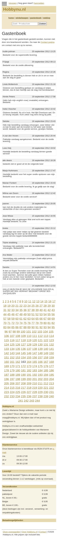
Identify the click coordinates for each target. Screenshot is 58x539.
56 (53, 314)
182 (29, 370)
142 (6, 353)
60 (17, 318)
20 (13, 305)
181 (23, 370)
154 (23, 357)
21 (17, 305)
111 (34, 336)
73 (17, 323)
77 (33, 323)
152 (12, 357)
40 (41, 310)
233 (12, 396)
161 (12, 361)
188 (12, 374)
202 (40, 379)
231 (51, 392)
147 (34, 353)
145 (23, 353)
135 (17, 348)
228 (34, 392)
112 (40, 336)
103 (39, 331)
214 (6, 387)
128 (29, 344)
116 (12, 340)
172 (23, 366)
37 (29, 310)
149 (45, 353)
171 (17, 366)
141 (51, 348)
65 (37, 318)
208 (23, 383)
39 (37, 310)
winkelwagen (22, 18)
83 (4, 327)
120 (34, 340)
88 (25, 327)
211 (40, 383)
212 (45, 383)
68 (49, 318)
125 (12, 344)
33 (13, 310)
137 (29, 348)
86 (17, 327)
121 (40, 340)
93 (45, 327)
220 (40, 387)
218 (29, 387)
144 (17, 353)
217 (23, 387)
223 (6, 392)
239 (45, 396)
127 (23, 344)
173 (29, 366)
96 (6, 331)
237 (34, 396)
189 (17, 374)
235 (23, 396)
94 (49, 327)
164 (29, 361)
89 (29, 327)
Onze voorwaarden (11, 532)
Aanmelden (39, 3)
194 (45, 374)
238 (40, 396)
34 (17, 310)
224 (12, 392)
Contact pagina (47, 42)
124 (6, 344)
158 (45, 357)
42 (49, 310)
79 (41, 323)
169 (6, 366)
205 (6, 383)
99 (18, 331)
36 (25, 310)
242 (26, 400)
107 (12, 336)
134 (12, 348)
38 (33, 310)
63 (29, 318)
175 (40, 366)
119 (29, 340)
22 (21, 305)
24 (29, 305)
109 (23, 336)
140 (45, 348)
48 (21, 314)
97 (10, 331)
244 (37, 400)
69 (53, 318)
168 (51, 361)
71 (9, 323)
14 (41, 301)
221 (45, 387)
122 (45, 340)
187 (6, 374)
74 (21, 323)
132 (51, 344)
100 (23, 331)
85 (13, 327)
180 (17, 370)
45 (9, 314)
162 (17, 361)
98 (14, 331)
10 (25, 301)
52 (37, 314)
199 (23, 379)
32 (9, 310)
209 (29, 383)
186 (51, 370)
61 (21, 318)
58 (9, 318)
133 (6, 348)
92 (41, 327)
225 (17, 392)
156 (34, 357)
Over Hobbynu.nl (29, 532)
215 (12, 387)
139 (40, 348)
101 (28, 331)
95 (53, 327)
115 (6, 340)
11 (29, 301)
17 (54, 301)
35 (21, 310)
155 (29, 357)
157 (40, 357)
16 (50, 301)
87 (21, 327)
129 (34, 344)
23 (25, 305)
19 (9, 305)
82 (53, 323)
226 (23, 392)
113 (45, 336)
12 (33, 301)
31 (4, 310)
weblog (46, 18)
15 (45, 301)
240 (51, 396)
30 (53, 305)
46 (13, 314)
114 (51, 336)
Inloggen (13, 3)
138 (34, 348)
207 (17, 383)
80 (45, 323)
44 (4, 314)
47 (17, 314)
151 (6, 357)
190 (23, 374)
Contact (42, 532)
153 (17, 357)
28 (45, 305)
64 (33, 318)
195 (51, 374)
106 (6, 336)
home (11, 18)
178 (6, 370)
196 (6, 379)
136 (23, 348)
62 (25, 318)
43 (53, 310)
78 (37, 323)
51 (33, 314)
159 (51, 357)
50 (29, 314)
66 (41, 318)
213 (51, 383)
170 (12, 366)
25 (33, 305)
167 (45, 361)
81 (49, 323)
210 (34, 383)
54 (45, 314)
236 (29, 396)
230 (45, 392)
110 (29, 336)
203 (45, 379)
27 (41, 305)
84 (9, 327)
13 (37, 301)
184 (40, 370)
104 (45, 331)
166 (40, 361)
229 (40, 392)
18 (4, 305)
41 (45, 310)
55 (49, 314)
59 (13, 318)
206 (12, 383)
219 (34, 387)
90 (33, 327)
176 (45, 366)
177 (51, 366)
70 (4, 323)
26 (37, 305)
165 (34, 361)
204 (51, 379)
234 (17, 396)
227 (29, 392)
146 (29, 353)
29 (49, 305)
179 (12, 370)
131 (45, 344)
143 (12, 353)
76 (29, 323)
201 (34, 379)
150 (51, 353)
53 (41, 314)
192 (34, 374)
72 (13, 323)
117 (17, 340)
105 (51, 331)
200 (29, 379)
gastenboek (35, 18)
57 (4, 318)
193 (40, 374)
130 (40, 344)
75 (25, 323)
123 (51, 340)
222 (51, 387)
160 (6, 361)
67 (45, 318)
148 (40, 353)
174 (34, 366)
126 (17, 344)
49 (25, 314)
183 (34, 370)
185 (45, 370)
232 (6, 396)
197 (12, 379)
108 (17, 336)
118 (23, 340)
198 (17, 379)
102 (34, 331)
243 (31, 400)
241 (20, 400)
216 (17, 387)
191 (29, 374)
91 (37, 327)
